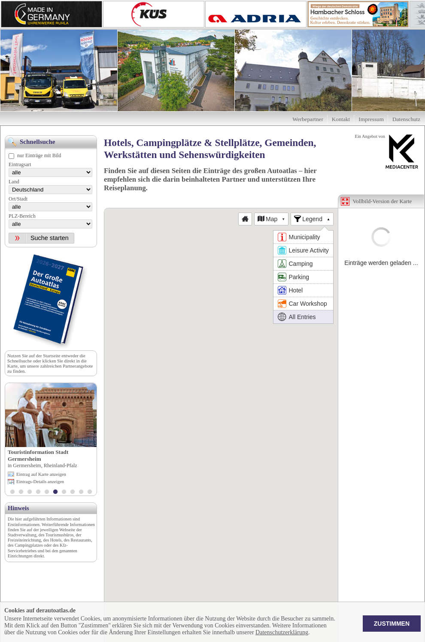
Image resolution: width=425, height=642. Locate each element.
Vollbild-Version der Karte (382, 201)
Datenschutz (406, 119)
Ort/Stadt (18, 199)
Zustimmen (392, 623)
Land (14, 182)
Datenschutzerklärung (281, 632)
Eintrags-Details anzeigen (40, 481)
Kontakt (341, 119)
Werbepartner (307, 119)
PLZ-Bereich (22, 216)
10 (90, 493)
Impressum (371, 119)
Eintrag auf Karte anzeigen (41, 474)
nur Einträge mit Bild (39, 155)
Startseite (51, 355)
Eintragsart (20, 164)
